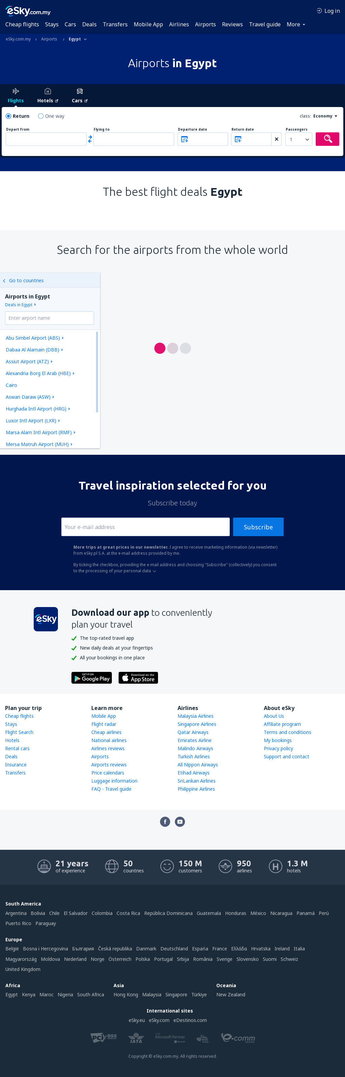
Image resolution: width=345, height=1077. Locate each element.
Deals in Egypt (18, 305)
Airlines (179, 24)
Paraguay (45, 923)
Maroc (46, 994)
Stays (52, 24)
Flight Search (19, 732)
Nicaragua (281, 913)
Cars (70, 24)
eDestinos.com (190, 1020)
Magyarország (21, 959)
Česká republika (115, 948)
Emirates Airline (195, 740)
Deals (89, 24)
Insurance (16, 764)
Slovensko (248, 959)
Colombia (102, 913)
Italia (299, 948)
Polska (142, 959)
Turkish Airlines (194, 756)
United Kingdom (22, 969)
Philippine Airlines (196, 789)
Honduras (235, 913)
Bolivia (38, 913)
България (83, 948)
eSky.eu (137, 1020)
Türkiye (199, 994)
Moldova (50, 959)
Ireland (282, 948)
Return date (242, 129)
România (203, 959)
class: (305, 116)
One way (54, 116)
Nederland (75, 959)
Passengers (297, 129)
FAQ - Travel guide (111, 789)
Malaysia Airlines (196, 716)
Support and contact (286, 756)
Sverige (224, 959)
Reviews (232, 24)
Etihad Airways (194, 772)
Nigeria (65, 994)
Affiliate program (282, 724)
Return (21, 116)
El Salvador (76, 913)
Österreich (119, 959)
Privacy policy (278, 748)
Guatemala (209, 913)
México (258, 913)
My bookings (278, 740)
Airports (205, 24)
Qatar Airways (193, 732)
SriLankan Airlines (197, 781)
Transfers (115, 24)
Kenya (28, 994)
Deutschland (174, 948)
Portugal (163, 959)
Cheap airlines (106, 732)
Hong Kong (126, 994)
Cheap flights (22, 24)
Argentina (16, 913)
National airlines (109, 740)
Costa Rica (128, 913)
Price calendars (107, 772)
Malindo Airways (195, 748)
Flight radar (103, 724)
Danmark (146, 948)
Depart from (17, 129)
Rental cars (17, 748)
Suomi (270, 959)
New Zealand (230, 994)
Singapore (176, 994)
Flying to (101, 129)
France (219, 948)
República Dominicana (168, 913)
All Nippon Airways (198, 764)
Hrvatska (261, 948)
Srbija (183, 959)
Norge (97, 959)
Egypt (11, 994)
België (12, 948)
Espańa (200, 948)
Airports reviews (109, 764)
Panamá (305, 913)
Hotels (12, 740)
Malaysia (151, 994)
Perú (324, 913)
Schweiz (289, 959)
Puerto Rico (18, 923)
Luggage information (114, 781)
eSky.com (159, 1020)
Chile (54, 913)
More (293, 24)
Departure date (192, 129)
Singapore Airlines (197, 724)
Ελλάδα (239, 948)
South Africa (90, 994)
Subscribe (258, 527)
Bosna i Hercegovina (45, 948)
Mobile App (148, 24)
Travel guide (265, 24)
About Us (274, 716)
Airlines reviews (108, 748)
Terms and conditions (287, 732)
